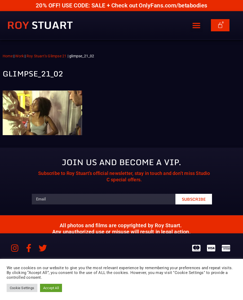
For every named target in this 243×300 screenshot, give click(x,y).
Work (19, 56)
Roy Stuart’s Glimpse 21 (46, 56)
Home (8, 56)
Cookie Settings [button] (22, 288)
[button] (196, 23)
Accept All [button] (51, 288)
